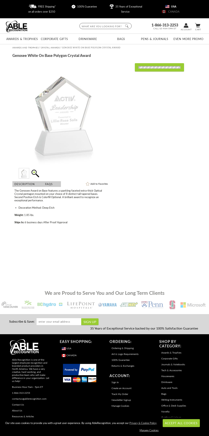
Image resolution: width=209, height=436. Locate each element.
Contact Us (18, 404)
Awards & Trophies (21, 39)
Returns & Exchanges (123, 365)
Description (24, 184)
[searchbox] (105, 26)
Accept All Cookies (181, 423)
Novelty (165, 411)
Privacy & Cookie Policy (143, 423)
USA (170, 6)
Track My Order (120, 394)
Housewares (167, 376)
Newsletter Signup (121, 399)
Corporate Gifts (54, 39)
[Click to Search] (127, 26)
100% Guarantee (84, 6)
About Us (17, 410)
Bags (121, 39)
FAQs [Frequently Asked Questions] (49, 184)
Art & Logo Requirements (125, 354)
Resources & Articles (23, 416)
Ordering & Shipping (123, 348)
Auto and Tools (169, 387)
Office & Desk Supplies (173, 405)
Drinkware (88, 39)
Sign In (115, 382)
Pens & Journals (154, 39)
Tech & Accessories (171, 370)
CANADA (171, 12)
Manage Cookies (120, 405)
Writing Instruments (171, 399)
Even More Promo (188, 39)
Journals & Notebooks (173, 364)
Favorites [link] (99, 183)
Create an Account (121, 388)
